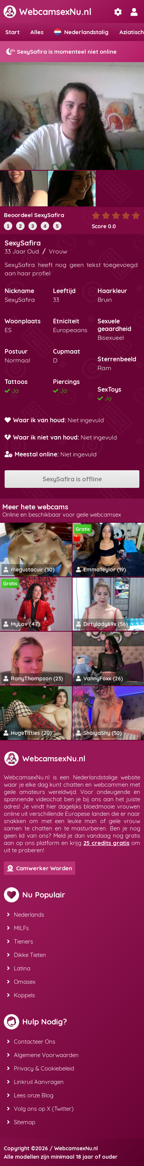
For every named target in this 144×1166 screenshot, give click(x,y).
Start (12, 32)
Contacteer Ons (31, 1041)
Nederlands (25, 914)
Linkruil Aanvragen (35, 1081)
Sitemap (21, 1122)
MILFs (18, 928)
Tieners (20, 941)
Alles (36, 32)
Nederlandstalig (81, 32)
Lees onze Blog (30, 1095)
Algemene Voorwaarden (43, 1055)
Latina (18, 968)
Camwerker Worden (39, 868)
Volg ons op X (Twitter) (40, 1108)
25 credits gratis (106, 843)
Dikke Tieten (26, 954)
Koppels (21, 995)
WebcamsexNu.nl (47, 11)
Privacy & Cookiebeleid (40, 1068)
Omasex (21, 981)
